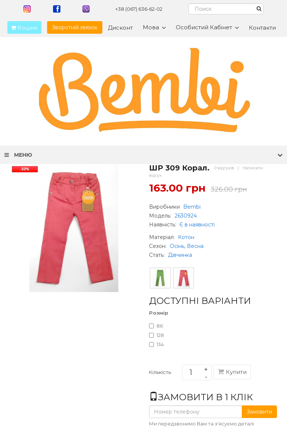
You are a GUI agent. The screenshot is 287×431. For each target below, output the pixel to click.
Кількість (160, 373)
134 (156, 344)
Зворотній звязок (75, 27)
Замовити (259, 411)
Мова (154, 27)
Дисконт (120, 27)
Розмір (158, 313)
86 (156, 326)
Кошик (22, 27)
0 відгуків (224, 167)
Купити (232, 371)
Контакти (262, 27)
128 (156, 335)
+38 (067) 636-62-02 (138, 9)
